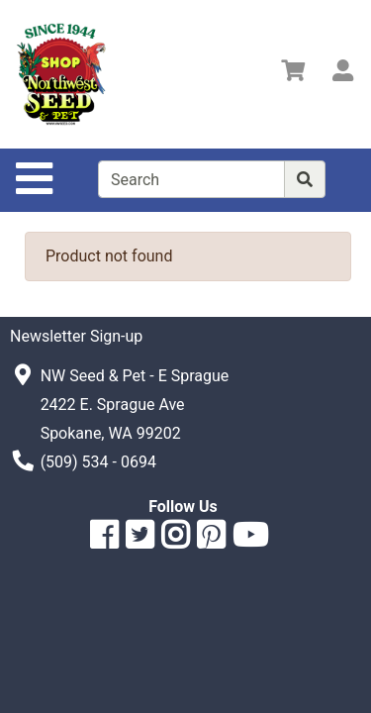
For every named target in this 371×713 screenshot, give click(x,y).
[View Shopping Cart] (293, 73)
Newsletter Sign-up (76, 336)
